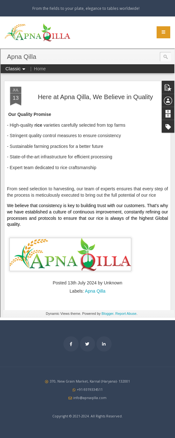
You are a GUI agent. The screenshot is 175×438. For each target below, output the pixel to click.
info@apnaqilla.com (90, 398)
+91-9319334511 (90, 389)
